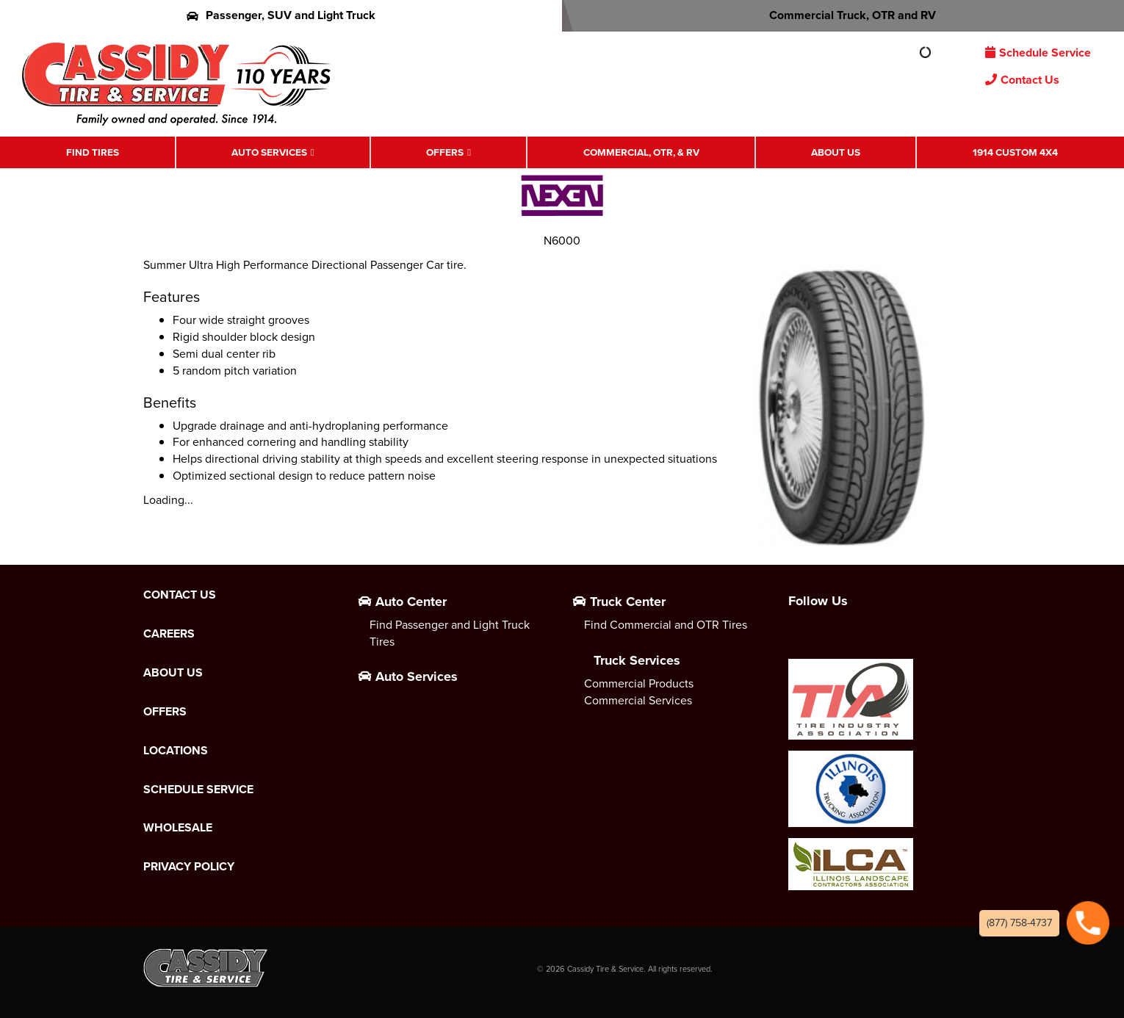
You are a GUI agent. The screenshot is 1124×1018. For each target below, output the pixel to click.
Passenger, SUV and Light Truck (281, 15)
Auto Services (269, 152)
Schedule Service (1038, 52)
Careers (169, 634)
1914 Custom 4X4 (1015, 152)
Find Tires (92, 152)
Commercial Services (638, 700)
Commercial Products (639, 683)
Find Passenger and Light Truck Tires (450, 633)
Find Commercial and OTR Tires (665, 624)
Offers (445, 152)
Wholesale (177, 828)
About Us (835, 152)
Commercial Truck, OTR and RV (843, 15)
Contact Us (1022, 79)
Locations (175, 751)
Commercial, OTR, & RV (641, 152)
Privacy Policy (188, 867)
